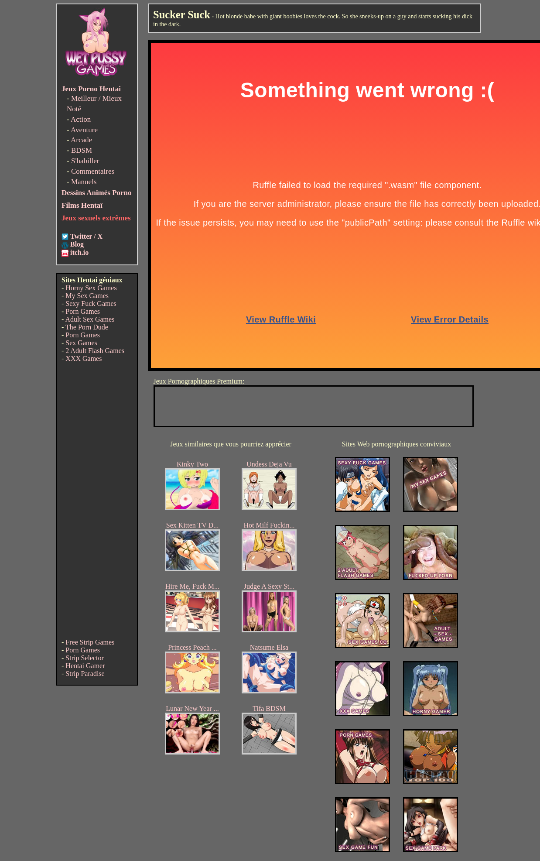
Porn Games (82, 311)
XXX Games (83, 358)
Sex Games (81, 342)
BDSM (81, 150)
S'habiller (85, 161)
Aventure (84, 130)
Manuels (84, 182)
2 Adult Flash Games (94, 350)
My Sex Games (87, 295)
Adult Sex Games (89, 319)
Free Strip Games (89, 642)
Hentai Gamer (85, 665)
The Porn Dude (86, 327)
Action (81, 119)
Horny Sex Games (90, 288)
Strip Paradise (84, 673)
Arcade (81, 140)
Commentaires (92, 171)
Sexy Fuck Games (90, 303)
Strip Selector (84, 658)
